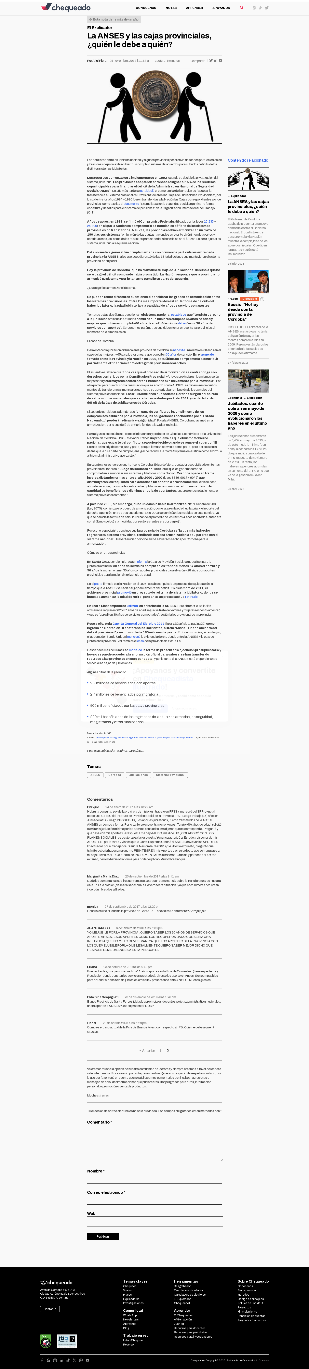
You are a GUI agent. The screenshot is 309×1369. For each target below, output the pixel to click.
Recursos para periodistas (191, 1332)
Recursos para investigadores (193, 1336)
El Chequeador (183, 1315)
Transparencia (247, 1290)
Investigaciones (133, 1303)
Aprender (194, 7)
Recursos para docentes (190, 1328)
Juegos (179, 1323)
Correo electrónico (106, 1192)
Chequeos (130, 1286)
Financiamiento (247, 1311)
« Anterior (147, 1051)
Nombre (96, 1171)
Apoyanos (221, 7)
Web (91, 1213)
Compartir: (198, 61)
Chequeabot (182, 1303)
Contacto (50, 1309)
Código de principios (251, 1299)
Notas (171, 7)
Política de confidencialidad (242, 1360)
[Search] (241, 7)
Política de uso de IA (250, 1303)
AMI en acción (183, 1319)
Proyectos (244, 1307)
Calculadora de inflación (189, 1290)
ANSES (95, 774)
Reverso (128, 1344)
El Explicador (99, 27)
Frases (233, 298)
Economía (235, 397)
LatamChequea (133, 1340)
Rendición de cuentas (251, 1316)
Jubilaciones (138, 774)
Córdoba (114, 774)
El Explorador (182, 1299)
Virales (127, 1290)
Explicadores (131, 1299)
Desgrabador (182, 1286)
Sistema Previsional (170, 774)
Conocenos (146, 7)
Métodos (243, 1294)
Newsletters (131, 1319)
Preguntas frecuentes (252, 1320)
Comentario (99, 1122)
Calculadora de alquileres (190, 1294)
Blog (126, 1328)
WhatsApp (130, 1315)
